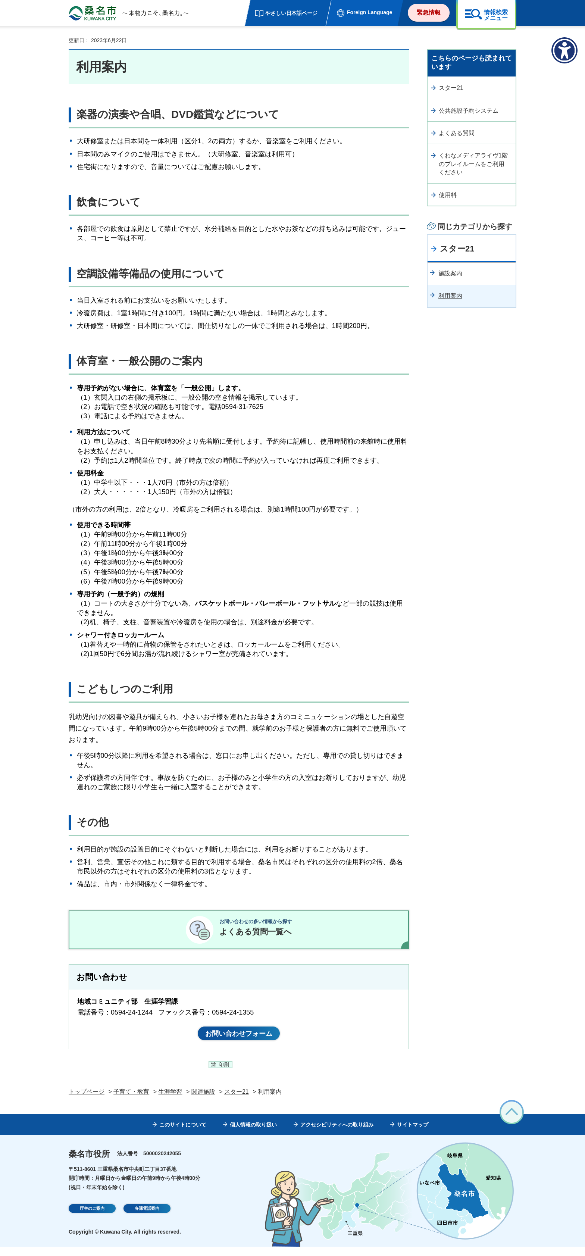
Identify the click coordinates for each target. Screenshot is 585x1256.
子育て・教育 (131, 1101)
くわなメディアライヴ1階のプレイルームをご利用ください (473, 163)
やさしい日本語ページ (291, 13)
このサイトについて (182, 1134)
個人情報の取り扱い (253, 1134)
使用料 (448, 195)
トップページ (86, 1101)
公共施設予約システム (468, 110)
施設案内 (450, 273)
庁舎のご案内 (92, 1219)
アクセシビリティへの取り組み (336, 1134)
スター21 (451, 88)
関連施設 (203, 1101)
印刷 (224, 1074)
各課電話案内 (147, 1219)
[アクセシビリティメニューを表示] (564, 50)
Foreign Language (369, 12)
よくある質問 (457, 133)
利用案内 (450, 296)
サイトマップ (412, 1134)
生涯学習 (170, 1101)
